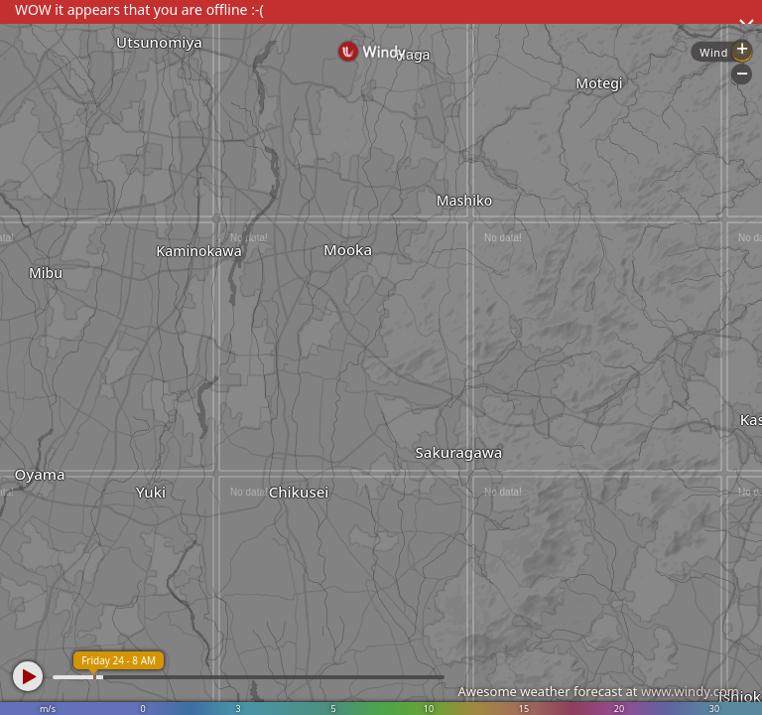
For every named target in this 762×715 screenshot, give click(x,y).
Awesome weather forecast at (598, 691)
